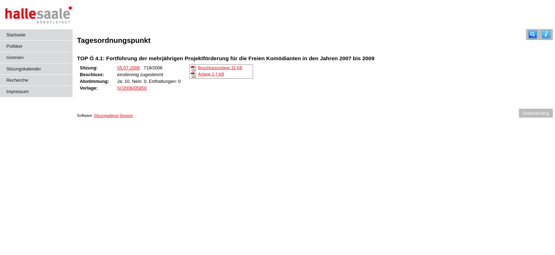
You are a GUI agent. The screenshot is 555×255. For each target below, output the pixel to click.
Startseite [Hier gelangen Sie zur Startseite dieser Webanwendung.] (15, 35)
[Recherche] (532, 34)
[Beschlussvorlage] (193, 68)
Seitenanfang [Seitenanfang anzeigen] (535, 113)
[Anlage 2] (193, 74)
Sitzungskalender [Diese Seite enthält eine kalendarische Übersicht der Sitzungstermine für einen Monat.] (23, 69)
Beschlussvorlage (220, 68)
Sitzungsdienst (106, 115)
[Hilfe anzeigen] (546, 34)
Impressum (17, 91)
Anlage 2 (211, 74)
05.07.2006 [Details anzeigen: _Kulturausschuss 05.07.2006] (128, 67)
